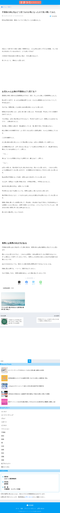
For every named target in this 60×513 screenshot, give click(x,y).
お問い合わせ (29, 497)
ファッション (5, 429)
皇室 (2, 449)
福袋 (22, 508)
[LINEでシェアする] (41, 283)
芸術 (2, 460)
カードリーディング (7, 415)
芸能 (2, 456)
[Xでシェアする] (19, 283)
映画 (2, 439)
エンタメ (4, 411)
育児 (12, 288)
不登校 (3, 432)
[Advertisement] (30, 34)
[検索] (29, 361)
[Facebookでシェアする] (26, 283)
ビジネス (4, 425)
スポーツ (4, 422)
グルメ (3, 418)
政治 (2, 436)
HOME (30, 505)
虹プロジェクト (6, 463)
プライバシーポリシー (30, 508)
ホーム (17, 508)
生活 (2, 446)
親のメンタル (5, 467)
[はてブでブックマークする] (33, 283)
